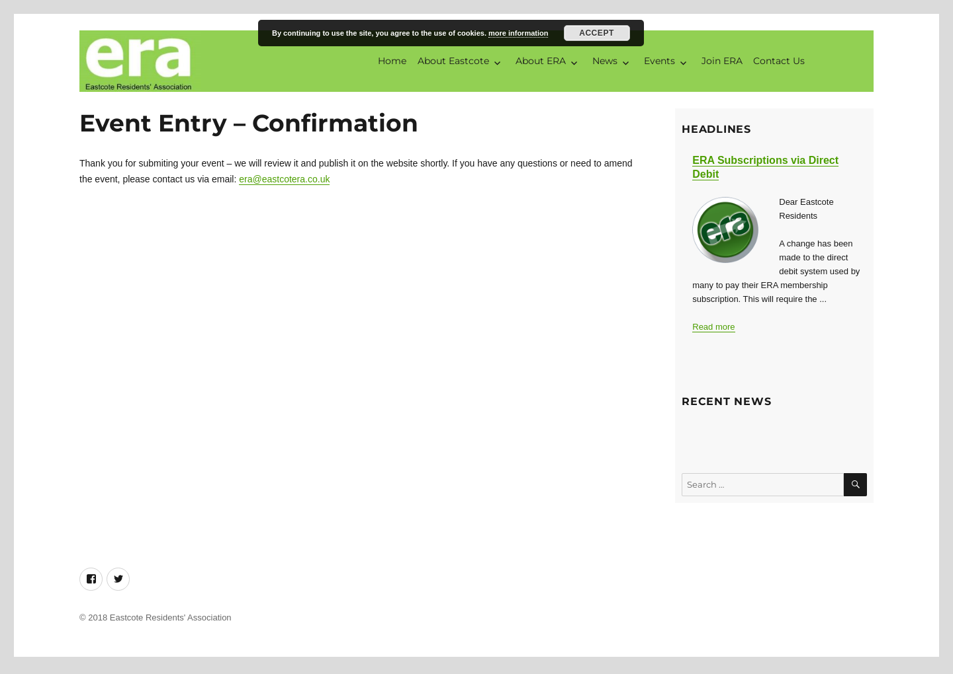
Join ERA (722, 62)
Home (392, 62)
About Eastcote (453, 62)
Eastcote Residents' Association (171, 621)
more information (518, 33)
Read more (713, 329)
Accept (596, 33)
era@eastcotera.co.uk (284, 182)
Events (659, 62)
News (604, 62)
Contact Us (779, 62)
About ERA (541, 62)
